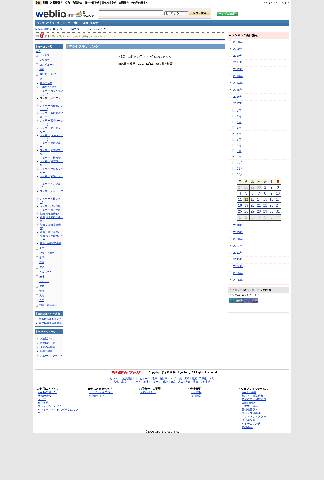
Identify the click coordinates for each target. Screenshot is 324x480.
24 (278, 205)
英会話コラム (47, 338)
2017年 (238, 103)
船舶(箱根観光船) (49, 213)
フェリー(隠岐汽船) (50, 206)
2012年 (238, 69)
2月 (239, 116)
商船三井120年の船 (50, 243)
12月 (240, 174)
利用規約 (43, 402)
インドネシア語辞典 (254, 416)
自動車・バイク (48, 74)
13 (252, 199)
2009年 (238, 48)
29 (265, 211)
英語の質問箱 (47, 347)
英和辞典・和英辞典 (254, 399)
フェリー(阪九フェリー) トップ (53, 23)
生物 (41, 286)
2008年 (238, 42)
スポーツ (44, 281)
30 (271, 211)
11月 (240, 168)
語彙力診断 (46, 351)
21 (259, 205)
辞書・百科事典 (48, 305)
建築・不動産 (46, 252)
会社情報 (196, 392)
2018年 (238, 225)
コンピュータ (46, 64)
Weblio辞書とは (47, 392)
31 (278, 211)
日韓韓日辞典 (109, 2)
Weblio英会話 (47, 342)
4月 (239, 128)
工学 (41, 248)
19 (246, 205)
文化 (41, 262)
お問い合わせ (148, 392)
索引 (76, 23)
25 (240, 211)
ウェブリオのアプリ (101, 392)
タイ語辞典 (248, 420)
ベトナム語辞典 (251, 423)
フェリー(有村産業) (50, 209)
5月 (239, 133)
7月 (239, 145)
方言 (41, 300)
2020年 (238, 239)
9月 (239, 157)
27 (252, 211)
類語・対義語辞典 (53, 2)
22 (265, 205)
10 (278, 193)
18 (240, 205)
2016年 (238, 96)
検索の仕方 (44, 395)
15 (265, 199)
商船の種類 (46, 83)
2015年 (238, 89)
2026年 (238, 280)
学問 (41, 257)
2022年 (238, 252)
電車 (41, 69)
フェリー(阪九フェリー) (74, 29)
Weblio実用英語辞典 (50, 323)
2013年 (238, 76)
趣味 (41, 276)
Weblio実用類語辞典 (50, 318)
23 (271, 205)
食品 (41, 290)
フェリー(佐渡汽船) (50, 157)
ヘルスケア (45, 271)
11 (240, 199)
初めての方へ (270, 2)
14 (259, 199)
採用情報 (196, 395)
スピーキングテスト (51, 355)
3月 (239, 122)
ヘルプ (285, 2)
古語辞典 (124, 2)
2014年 (238, 83)
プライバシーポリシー (51, 406)
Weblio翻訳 (248, 402)
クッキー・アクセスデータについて (58, 411)
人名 (41, 295)
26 (246, 211)
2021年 (238, 245)
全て (38, 51)
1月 (239, 110)
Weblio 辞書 (42, 29)
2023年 (238, 259)
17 (278, 199)
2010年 (238, 55)
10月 (240, 162)
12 (246, 199)
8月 (239, 151)
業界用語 (44, 60)
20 (252, 205)
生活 (41, 267)
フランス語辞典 (251, 413)
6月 (239, 139)
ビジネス (44, 55)
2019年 (238, 232)
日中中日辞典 (92, 2)
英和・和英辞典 (73, 2)
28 (259, 211)
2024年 (238, 266)
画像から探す (90, 23)
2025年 (238, 273)
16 (271, 199)
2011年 (238, 62)
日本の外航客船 (48, 87)
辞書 (38, 2)
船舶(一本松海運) (49, 232)
